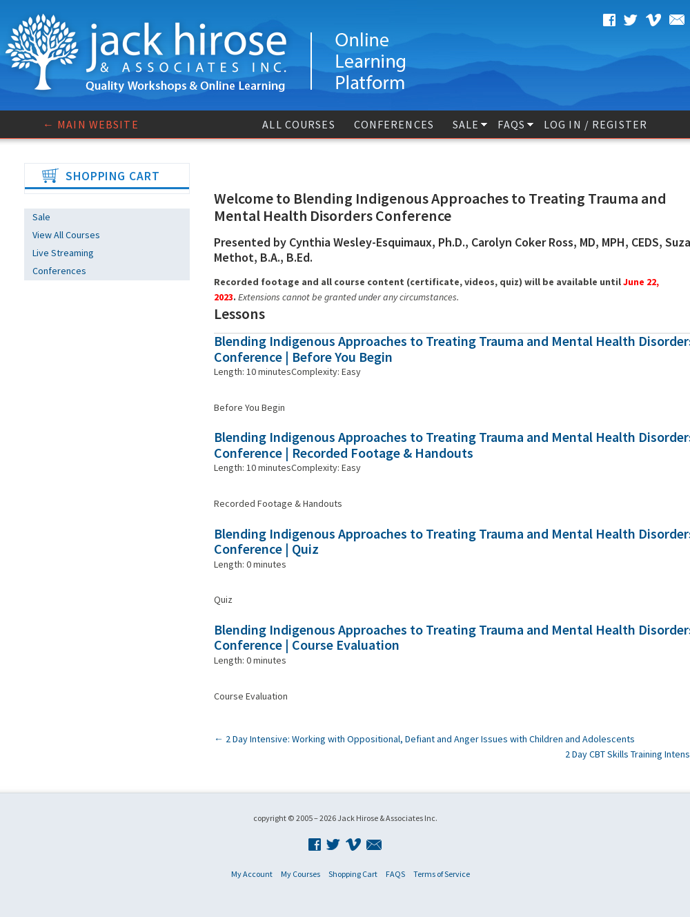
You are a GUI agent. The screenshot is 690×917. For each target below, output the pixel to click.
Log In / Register (595, 124)
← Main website (91, 124)
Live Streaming (63, 253)
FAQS (510, 124)
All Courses (298, 124)
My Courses (300, 874)
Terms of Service (441, 874)
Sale (466, 124)
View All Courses (66, 235)
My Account (252, 874)
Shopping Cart (352, 874)
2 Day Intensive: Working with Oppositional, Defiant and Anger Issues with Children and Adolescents (424, 739)
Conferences (394, 124)
